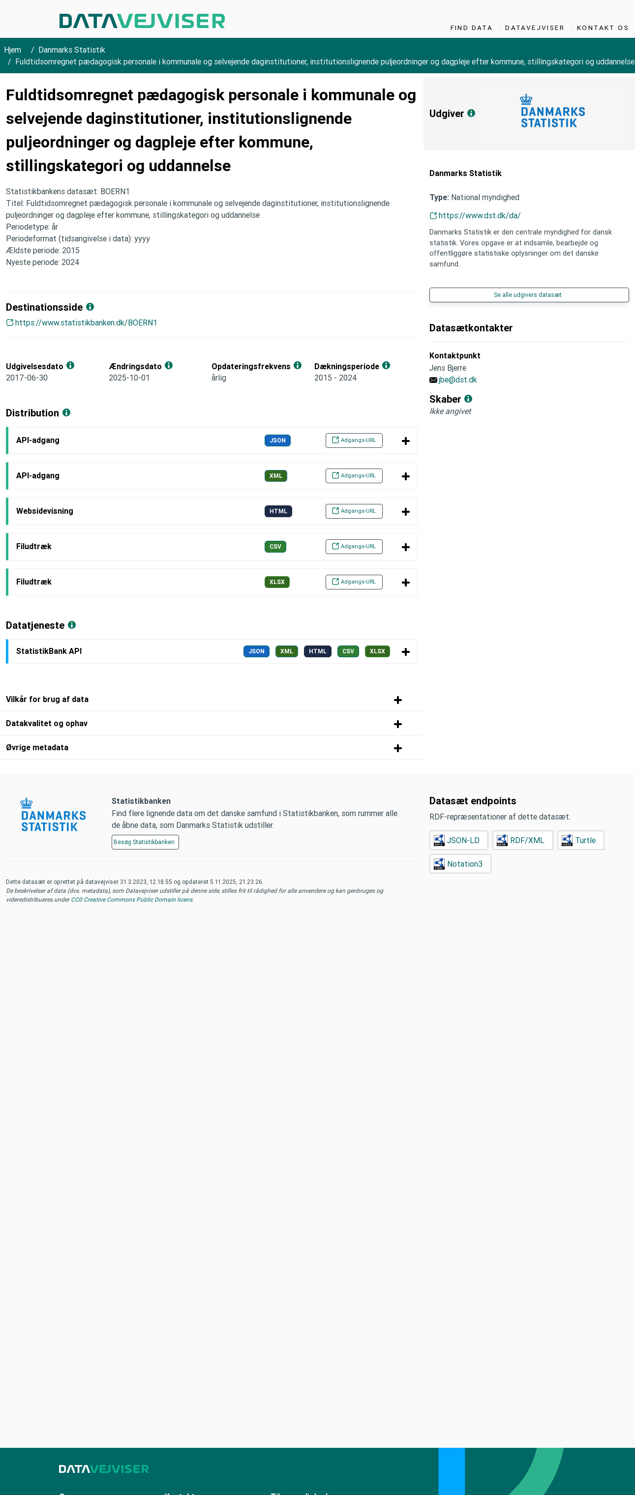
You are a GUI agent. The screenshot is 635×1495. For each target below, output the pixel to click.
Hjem (12, 50)
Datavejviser (535, 27)
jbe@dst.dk (458, 379)
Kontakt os (603, 27)
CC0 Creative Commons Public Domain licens (130, 899)
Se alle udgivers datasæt (528, 294)
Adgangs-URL (354, 440)
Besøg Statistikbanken (144, 842)
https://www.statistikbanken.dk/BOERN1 (86, 322)
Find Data (472, 27)
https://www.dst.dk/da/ (480, 215)
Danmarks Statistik (71, 50)
